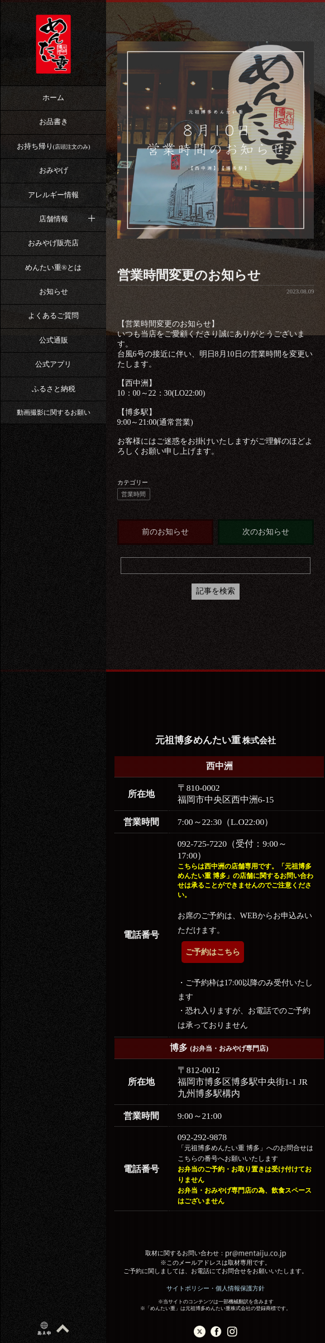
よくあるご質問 (53, 315)
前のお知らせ (165, 532)
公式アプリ (53, 364)
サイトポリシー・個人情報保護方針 (215, 1288)
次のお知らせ (265, 532)
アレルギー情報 (53, 195)
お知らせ (53, 291)
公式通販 (53, 340)
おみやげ (53, 170)
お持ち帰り (53, 146)
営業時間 (133, 494)
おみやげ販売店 (53, 243)
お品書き (53, 121)
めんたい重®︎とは (53, 267)
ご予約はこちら (212, 952)
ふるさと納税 (53, 389)
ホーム (53, 97)
